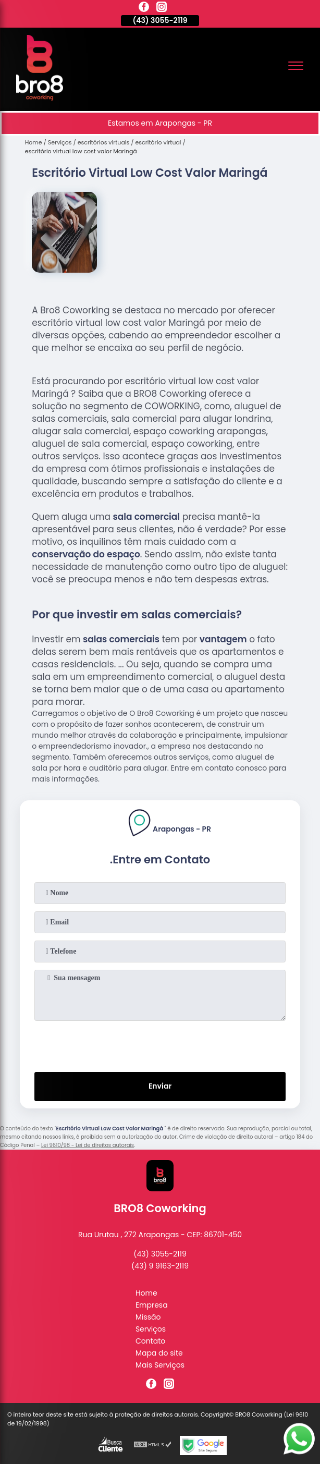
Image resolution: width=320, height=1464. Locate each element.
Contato (150, 1341)
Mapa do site (159, 1353)
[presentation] (160, 1044)
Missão (148, 1317)
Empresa (152, 1305)
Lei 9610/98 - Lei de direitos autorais (87, 1145)
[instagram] (161, 8)
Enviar (160, 1086)
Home (146, 1293)
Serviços (151, 1329)
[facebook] (144, 8)
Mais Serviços (160, 1365)
